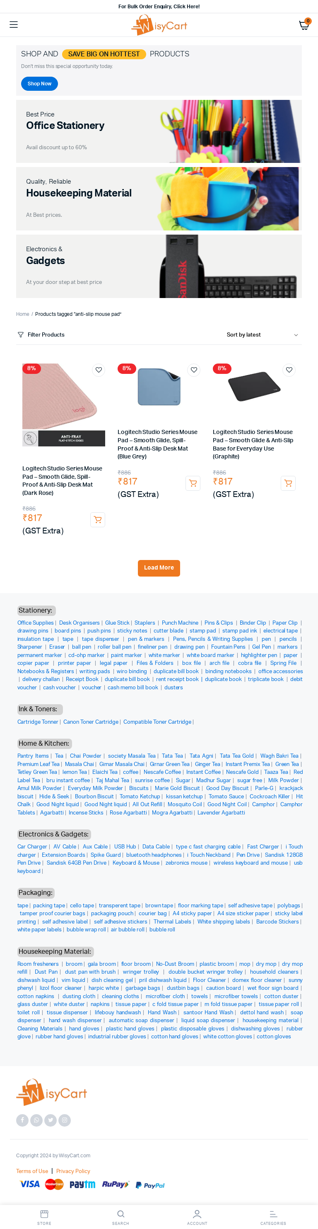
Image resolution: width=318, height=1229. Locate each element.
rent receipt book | (180, 679)
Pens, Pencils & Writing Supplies (214, 639)
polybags (289, 906)
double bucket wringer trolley (206, 972)
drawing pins (33, 631)
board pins (68, 631)
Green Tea (287, 764)
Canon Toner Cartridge (90, 722)
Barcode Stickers (277, 922)
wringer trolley (142, 972)
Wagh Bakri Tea (279, 756)
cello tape (82, 906)
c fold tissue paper (175, 1004)
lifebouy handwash (118, 1013)
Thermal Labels (172, 922)
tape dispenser (101, 639)
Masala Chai (79, 764)
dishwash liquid (36, 980)
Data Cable (156, 847)
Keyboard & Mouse (136, 863)
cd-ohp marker (87, 655)
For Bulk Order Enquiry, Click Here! (159, 6)
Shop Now (39, 83)
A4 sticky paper (192, 913)
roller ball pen (115, 647)
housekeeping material (271, 1020)
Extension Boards (63, 855)
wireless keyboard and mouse (251, 863)
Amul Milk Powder (39, 788)
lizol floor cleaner (61, 988)
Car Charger (32, 847)
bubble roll (162, 930)
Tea (59, 756)
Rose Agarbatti (128, 813)
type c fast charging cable (208, 847)
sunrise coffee (152, 780)
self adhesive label (64, 922)
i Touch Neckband (209, 855)
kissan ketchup (184, 797)
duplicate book (224, 679)
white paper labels (39, 930)
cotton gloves (274, 1037)
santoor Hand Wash (208, 1013)
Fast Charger (263, 847)
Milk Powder (283, 780)
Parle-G (264, 788)
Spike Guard (105, 855)
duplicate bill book (177, 671)
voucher (92, 688)
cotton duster (281, 996)
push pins (99, 631)
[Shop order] (264, 335)
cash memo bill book (133, 688)
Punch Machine (181, 623)
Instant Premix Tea (248, 764)
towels (199, 996)
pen (267, 639)
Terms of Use (32, 1171)
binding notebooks (229, 671)
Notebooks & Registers (46, 671)
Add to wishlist (98, 370)
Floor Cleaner (209, 980)
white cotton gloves (227, 1037)
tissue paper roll (279, 1004)
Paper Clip (285, 623)
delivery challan (41, 679)
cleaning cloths (120, 996)
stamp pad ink (240, 631)
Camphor (263, 804)
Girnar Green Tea (170, 764)
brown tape (159, 906)
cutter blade (169, 631)
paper (291, 655)
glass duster (32, 1004)
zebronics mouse (186, 863)
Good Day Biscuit (227, 788)
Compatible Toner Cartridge (157, 722)
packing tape (49, 906)
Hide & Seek (54, 797)
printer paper (75, 663)
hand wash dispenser (75, 1020)
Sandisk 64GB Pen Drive (76, 863)
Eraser (58, 647)
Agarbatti (52, 813)
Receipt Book (83, 679)
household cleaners (274, 972)
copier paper (34, 663)
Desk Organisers (79, 623)
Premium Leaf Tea (38, 764)
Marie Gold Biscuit (177, 788)
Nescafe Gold (242, 772)
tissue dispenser (67, 1013)
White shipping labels (224, 922)
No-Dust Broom (175, 964)
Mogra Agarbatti (172, 813)
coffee (130, 772)
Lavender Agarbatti (221, 813)
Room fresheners (38, 964)
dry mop (266, 964)
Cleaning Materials (40, 1029)
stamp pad (203, 631)
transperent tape (119, 906)
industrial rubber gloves (117, 1037)
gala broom (102, 964)
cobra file (250, 663)
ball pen (82, 647)
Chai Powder (85, 756)
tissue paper (131, 1004)
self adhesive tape (250, 906)
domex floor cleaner (257, 980)
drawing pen (190, 647)
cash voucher (60, 688)
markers (288, 647)
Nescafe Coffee (162, 772)
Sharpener (30, 647)
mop (245, 964)
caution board (223, 988)
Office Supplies (35, 623)
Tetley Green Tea (37, 772)
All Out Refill (147, 804)
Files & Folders (156, 663)
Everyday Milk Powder (95, 788)
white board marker (211, 655)
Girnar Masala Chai (122, 764)
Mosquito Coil (185, 804)
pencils (289, 639)
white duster (69, 1004)
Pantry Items (33, 756)
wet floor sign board (273, 988)
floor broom (136, 964)
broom (74, 964)
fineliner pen (153, 647)
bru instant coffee (68, 780)
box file (192, 663)
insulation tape (36, 639)
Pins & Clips (219, 623)
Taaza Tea (276, 772)
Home (22, 314)
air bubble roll (128, 930)
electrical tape (281, 631)
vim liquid (73, 980)
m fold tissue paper (229, 1004)
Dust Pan (46, 972)
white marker (165, 655)
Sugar (183, 780)
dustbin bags (183, 988)
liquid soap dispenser (208, 1020)
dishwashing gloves (255, 1029)
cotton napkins (36, 996)
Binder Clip (253, 623)
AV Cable (64, 847)
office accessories (280, 671)
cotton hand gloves (174, 1037)
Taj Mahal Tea (112, 780)
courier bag (153, 913)
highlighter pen (260, 655)
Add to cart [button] (98, 520)
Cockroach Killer (270, 797)
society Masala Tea (131, 756)
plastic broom (217, 964)
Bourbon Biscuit (94, 797)
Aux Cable (95, 847)
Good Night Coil (226, 804)
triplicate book (266, 679)
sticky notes (133, 631)
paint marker (127, 655)
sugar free (250, 780)
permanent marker (40, 655)
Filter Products (40, 335)
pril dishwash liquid (163, 980)
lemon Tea (75, 772)
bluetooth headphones (154, 855)
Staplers (146, 623)
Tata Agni (201, 756)
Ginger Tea (208, 764)
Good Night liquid (57, 804)
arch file (220, 663)
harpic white (104, 988)
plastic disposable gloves (193, 1029)
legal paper (115, 663)
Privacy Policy (73, 1171)
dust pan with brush (90, 972)
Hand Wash (162, 1013)
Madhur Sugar (213, 780)
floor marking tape (200, 906)
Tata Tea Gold (237, 756)
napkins (100, 1004)
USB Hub (125, 847)
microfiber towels (236, 996)
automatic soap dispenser (141, 1020)
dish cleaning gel (112, 980)
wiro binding (132, 671)
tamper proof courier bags (52, 913)
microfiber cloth (165, 996)
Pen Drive (248, 855)
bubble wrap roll (86, 930)
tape (69, 639)
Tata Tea (172, 756)
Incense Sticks (87, 813)
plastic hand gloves (130, 1029)
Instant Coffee (203, 772)
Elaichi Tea (105, 772)
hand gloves (84, 1029)
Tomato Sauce (226, 797)
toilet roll (28, 1013)
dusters (173, 688)
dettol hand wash (262, 1013)
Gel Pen (262, 647)
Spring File (284, 663)
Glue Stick (117, 623)
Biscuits (139, 788)
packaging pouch (112, 913)
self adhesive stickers (120, 922)
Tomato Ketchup (140, 797)
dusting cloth (79, 996)
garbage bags (142, 988)
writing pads (95, 671)
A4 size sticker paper (243, 913)
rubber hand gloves (59, 1037)
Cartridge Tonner (38, 722)
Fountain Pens (229, 647)
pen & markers (147, 639)
